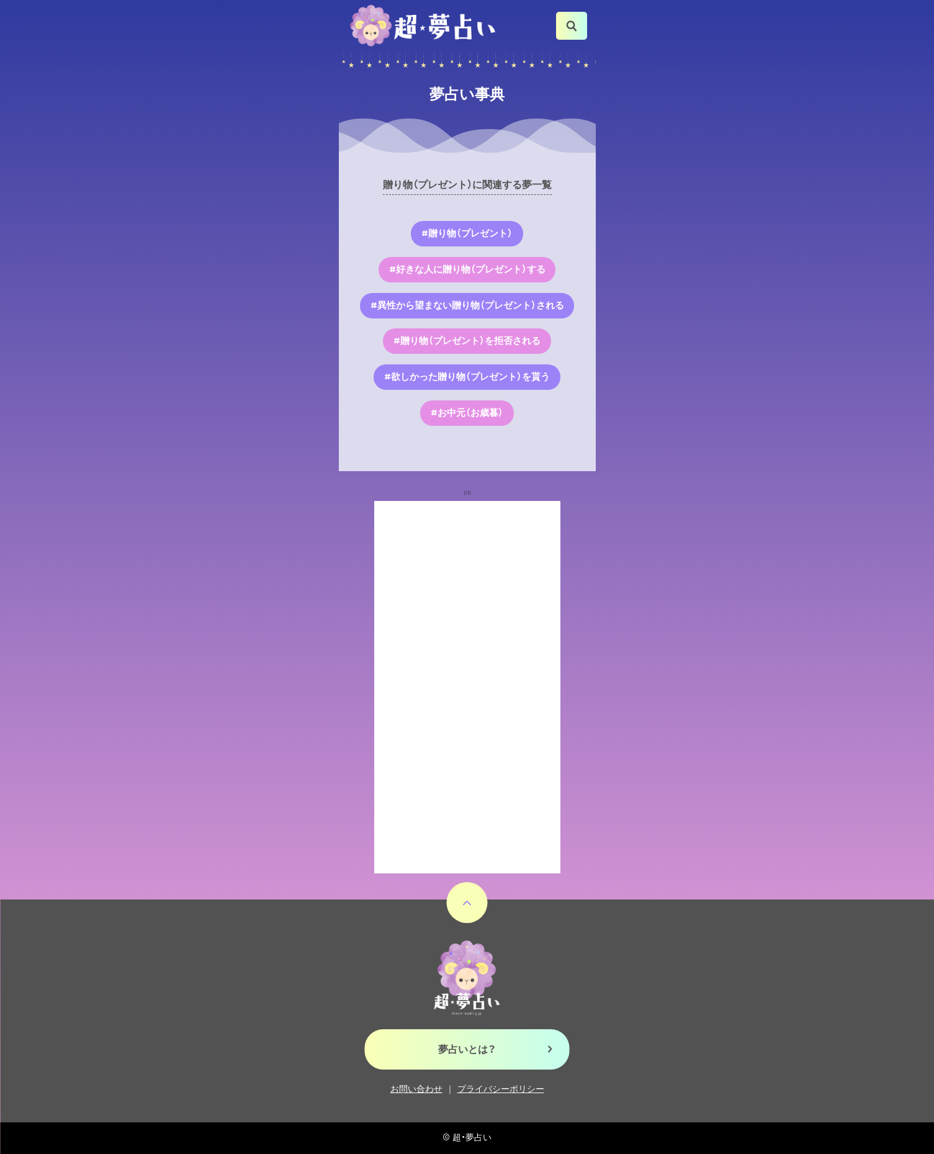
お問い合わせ (416, 1089)
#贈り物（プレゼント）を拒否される (467, 340)
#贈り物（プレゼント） (467, 233)
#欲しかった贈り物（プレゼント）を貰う (467, 376)
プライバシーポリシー (500, 1089)
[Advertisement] (467, 687)
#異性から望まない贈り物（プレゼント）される (467, 305)
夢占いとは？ (467, 1049)
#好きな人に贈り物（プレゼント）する (467, 269)
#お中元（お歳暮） (467, 412)
